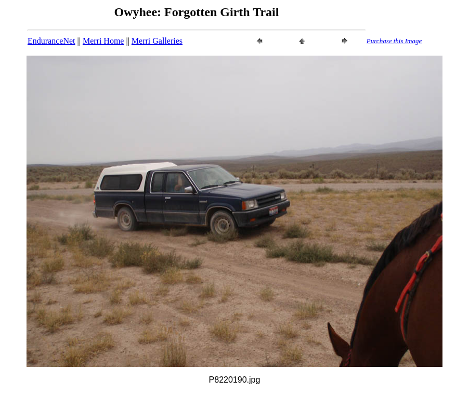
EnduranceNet (51, 40)
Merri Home (103, 40)
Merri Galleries (157, 40)
